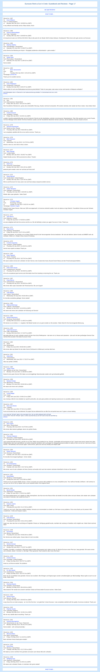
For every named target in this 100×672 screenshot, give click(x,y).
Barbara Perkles (11, 381)
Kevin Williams (11, 20)
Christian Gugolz (15, 201)
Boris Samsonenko (15, 69)
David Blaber (10, 476)
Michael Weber (11, 633)
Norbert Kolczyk (11, 544)
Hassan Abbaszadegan (13, 32)
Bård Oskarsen (11, 139)
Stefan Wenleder (11, 188)
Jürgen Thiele (10, 368)
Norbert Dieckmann (12, 317)
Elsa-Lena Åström (12, 406)
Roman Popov (11, 596)
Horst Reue (10, 646)
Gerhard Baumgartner (13, 621)
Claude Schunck (11, 112)
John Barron (10, 216)
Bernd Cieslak (11, 490)
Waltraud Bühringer (12, 305)
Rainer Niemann (11, 451)
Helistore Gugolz (15, 206)
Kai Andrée (10, 531)
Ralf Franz (9, 164)
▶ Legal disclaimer (50, 9)
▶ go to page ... (50, 14)
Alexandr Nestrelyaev (13, 126)
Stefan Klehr (10, 57)
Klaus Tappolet (11, 255)
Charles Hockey (11, 557)
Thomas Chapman (12, 436)
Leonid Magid (10, 393)
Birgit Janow (10, 229)
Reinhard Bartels (11, 584)
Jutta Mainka (10, 292)
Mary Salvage (10, 151)
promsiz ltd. (13, 74)
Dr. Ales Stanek (11, 570)
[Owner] (5, 93)
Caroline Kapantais (12, 243)
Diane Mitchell (11, 176)
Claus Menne (10, 280)
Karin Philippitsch (11, 83)
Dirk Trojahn (10, 423)
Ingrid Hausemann (12, 330)
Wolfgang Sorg (11, 658)
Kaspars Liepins (11, 504)
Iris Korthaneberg (11, 463)
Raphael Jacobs (11, 609)
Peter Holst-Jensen (12, 267)
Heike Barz (10, 356)
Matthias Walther (11, 45)
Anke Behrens (11, 517)
